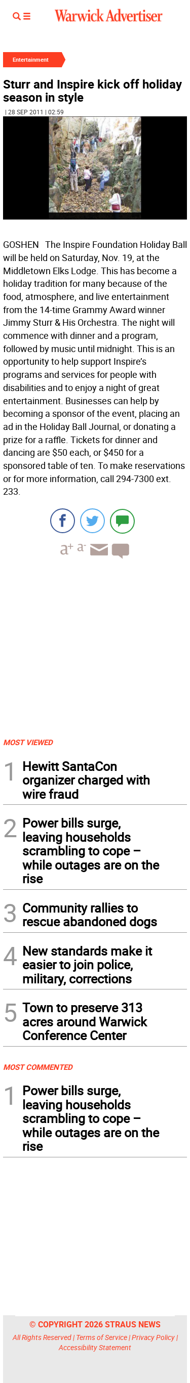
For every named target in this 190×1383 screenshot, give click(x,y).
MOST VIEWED (28, 742)
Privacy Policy (153, 1337)
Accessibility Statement (95, 1347)
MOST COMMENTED (37, 1067)
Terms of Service (101, 1337)
